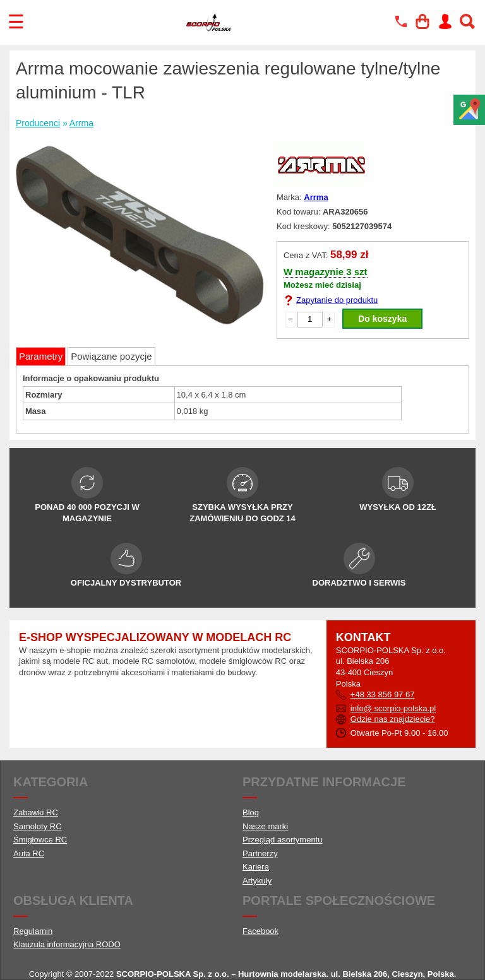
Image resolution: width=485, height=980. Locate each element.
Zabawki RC (35, 812)
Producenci (38, 123)
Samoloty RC (37, 826)
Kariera (255, 866)
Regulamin (32, 931)
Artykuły (257, 880)
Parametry (41, 356)
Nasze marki (265, 826)
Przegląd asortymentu (282, 839)
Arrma (81, 123)
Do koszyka (382, 319)
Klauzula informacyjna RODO (67, 944)
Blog (250, 812)
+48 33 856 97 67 (382, 694)
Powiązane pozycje (111, 356)
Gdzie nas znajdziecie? (392, 719)
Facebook (260, 931)
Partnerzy (260, 853)
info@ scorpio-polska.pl (393, 708)
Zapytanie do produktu (337, 300)
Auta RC (28, 853)
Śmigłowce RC (40, 839)
